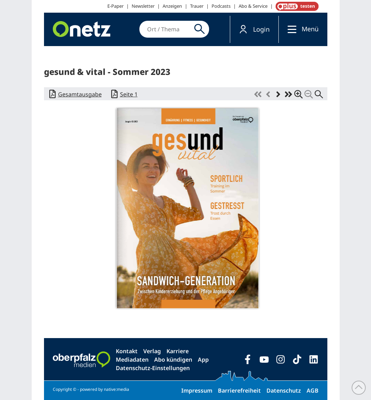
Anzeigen (172, 6)
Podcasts (221, 6)
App (203, 359)
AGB (313, 390)
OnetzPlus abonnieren (296, 6)
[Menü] (290, 29)
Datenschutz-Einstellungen (153, 368)
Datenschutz (283, 390)
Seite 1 (129, 94)
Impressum (196, 390)
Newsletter (143, 6)
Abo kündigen (173, 359)
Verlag (152, 351)
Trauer (196, 6)
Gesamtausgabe (80, 94)
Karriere (177, 351)
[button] (254, 29)
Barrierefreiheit (239, 390)
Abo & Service (253, 6)
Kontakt (127, 351)
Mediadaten (132, 359)
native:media (116, 389)
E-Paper (115, 6)
